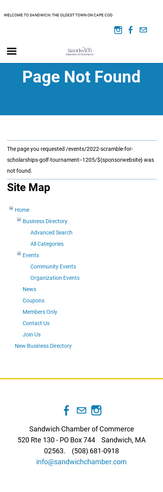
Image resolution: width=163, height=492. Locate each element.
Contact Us (36, 323)
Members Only (40, 312)
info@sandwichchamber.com (81, 462)
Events (31, 255)
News (29, 289)
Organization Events (55, 278)
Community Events (53, 266)
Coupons (33, 300)
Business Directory (45, 221)
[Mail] (143, 30)
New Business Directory (43, 346)
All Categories (47, 244)
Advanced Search (51, 232)
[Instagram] (118, 30)
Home (22, 210)
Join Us (32, 334)
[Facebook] (131, 30)
